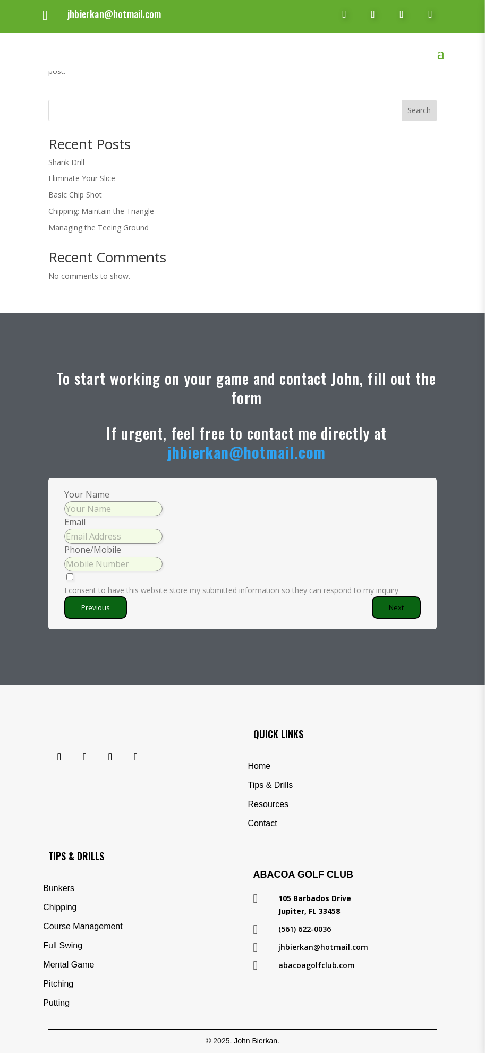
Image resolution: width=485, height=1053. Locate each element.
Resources (268, 804)
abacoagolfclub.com (316, 965)
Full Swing (62, 945)
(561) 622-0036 (304, 929)
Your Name (86, 494)
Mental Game (68, 964)
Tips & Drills (270, 785)
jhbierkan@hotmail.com (114, 14)
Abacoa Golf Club (303, 874)
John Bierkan (255, 1041)
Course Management (82, 926)
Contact (262, 823)
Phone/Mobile (92, 549)
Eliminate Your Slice (81, 178)
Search (419, 110)
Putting (56, 1002)
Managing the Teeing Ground (98, 227)
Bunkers (58, 888)
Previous (95, 607)
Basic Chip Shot (75, 195)
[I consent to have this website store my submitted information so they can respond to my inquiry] (242, 584)
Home (259, 766)
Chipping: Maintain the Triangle (101, 211)
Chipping (59, 907)
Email (75, 522)
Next (396, 607)
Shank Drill (66, 162)
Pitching (58, 983)
